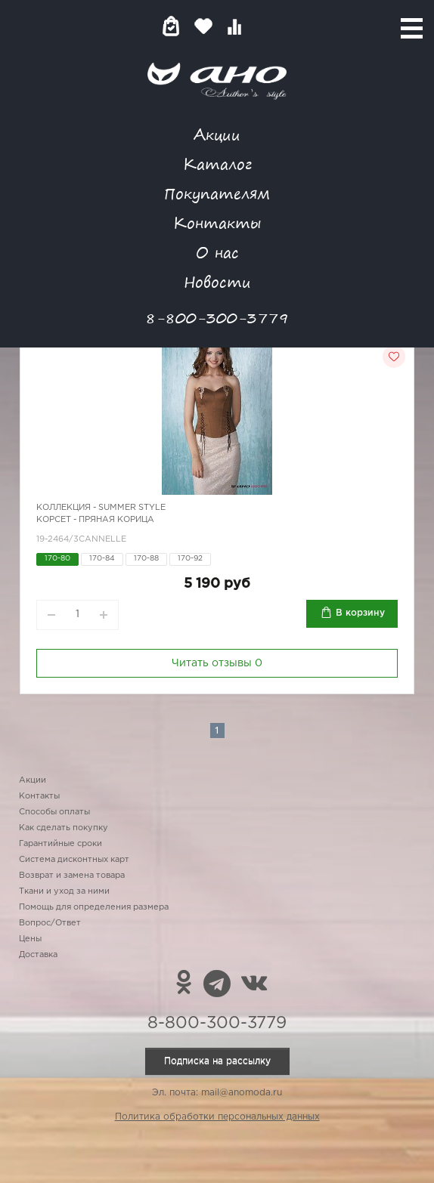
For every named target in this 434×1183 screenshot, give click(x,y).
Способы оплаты (54, 812)
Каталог (217, 163)
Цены (30, 939)
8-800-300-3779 (217, 317)
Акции (217, 134)
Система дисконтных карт (74, 859)
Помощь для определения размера (94, 907)
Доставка (38, 955)
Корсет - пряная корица (95, 520)
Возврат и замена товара (72, 875)
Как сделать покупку (63, 828)
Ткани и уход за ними (64, 891)
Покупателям (217, 193)
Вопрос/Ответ (50, 923)
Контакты (217, 222)
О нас (217, 251)
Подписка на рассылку (217, 1061)
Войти (264, 26)
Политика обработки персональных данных (217, 1117)
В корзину (360, 613)
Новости (217, 281)
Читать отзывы (217, 663)
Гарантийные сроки (60, 844)
